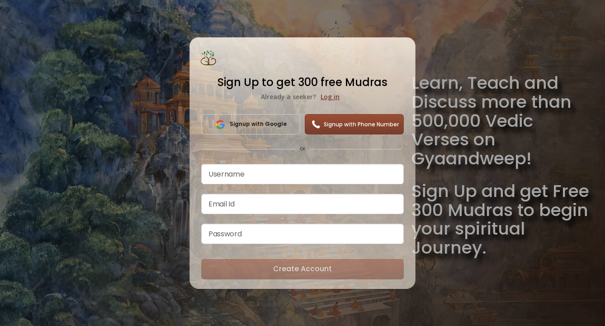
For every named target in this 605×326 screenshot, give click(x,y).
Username (226, 174)
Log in (330, 96)
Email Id (221, 204)
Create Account (302, 269)
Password (224, 234)
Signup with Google (251, 124)
